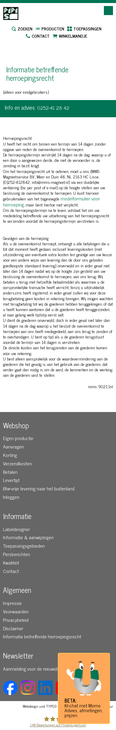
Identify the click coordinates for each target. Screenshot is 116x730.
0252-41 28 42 (53, 108)
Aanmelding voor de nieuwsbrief (34, 668)
